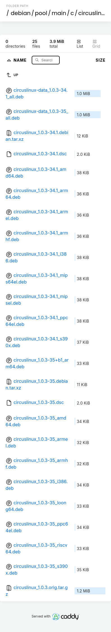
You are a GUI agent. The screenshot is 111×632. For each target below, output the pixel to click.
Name (20, 59)
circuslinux (93, 13)
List (80, 44)
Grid (96, 44)
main (59, 13)
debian (21, 13)
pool (41, 13)
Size (100, 60)
